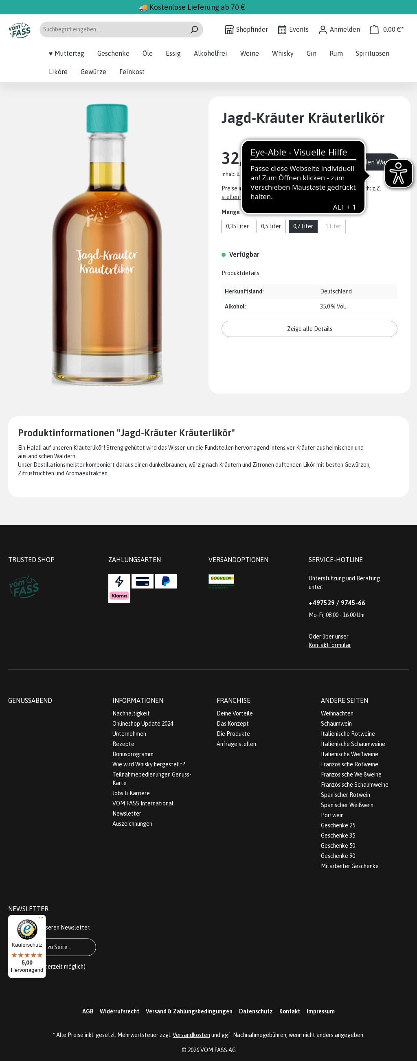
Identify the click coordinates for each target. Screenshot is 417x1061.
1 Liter (333, 226)
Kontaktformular (330, 645)
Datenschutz (256, 1011)
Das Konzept (233, 723)
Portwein (332, 815)
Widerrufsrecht (119, 1011)
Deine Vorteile (235, 713)
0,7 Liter (303, 226)
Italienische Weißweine (349, 754)
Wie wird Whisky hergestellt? (148, 764)
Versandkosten (191, 1035)
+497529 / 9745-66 (337, 602)
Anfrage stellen (236, 744)
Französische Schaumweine (354, 784)
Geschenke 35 (338, 835)
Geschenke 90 (338, 856)
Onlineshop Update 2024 (142, 723)
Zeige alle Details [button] (309, 329)
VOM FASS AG (218, 1050)
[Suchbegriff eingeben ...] (112, 29)
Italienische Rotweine (348, 734)
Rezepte (123, 744)
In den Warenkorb (377, 162)
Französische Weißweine (351, 774)
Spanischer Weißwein (347, 805)
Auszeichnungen (132, 823)
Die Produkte (233, 734)
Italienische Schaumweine (353, 744)
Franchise (233, 700)
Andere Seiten (344, 700)
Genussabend (30, 700)
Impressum (321, 1011)
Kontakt (289, 1011)
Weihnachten (337, 713)
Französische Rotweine (349, 764)
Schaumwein (336, 723)
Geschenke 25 (338, 825)
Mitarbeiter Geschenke (350, 866)
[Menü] (41, 920)
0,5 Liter (271, 226)
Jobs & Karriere (131, 793)
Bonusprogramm (133, 754)
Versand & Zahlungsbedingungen (189, 1011)
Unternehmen (129, 734)
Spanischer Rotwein (345, 795)
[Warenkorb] (387, 29)
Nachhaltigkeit (131, 713)
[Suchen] (194, 29)
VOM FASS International (142, 803)
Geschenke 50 (338, 845)
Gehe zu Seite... (52, 947)
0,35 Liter (237, 226)
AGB (87, 1011)
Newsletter (126, 813)
